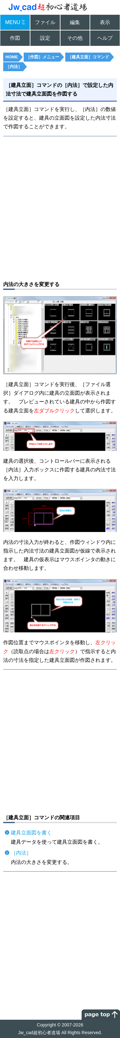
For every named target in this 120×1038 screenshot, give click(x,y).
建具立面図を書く (31, 832)
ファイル (45, 22)
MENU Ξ (15, 22)
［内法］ (21, 853)
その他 (75, 38)
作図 (15, 38)
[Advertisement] (60, 208)
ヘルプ (105, 38)
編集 (75, 22)
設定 (45, 38)
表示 (105, 22)
